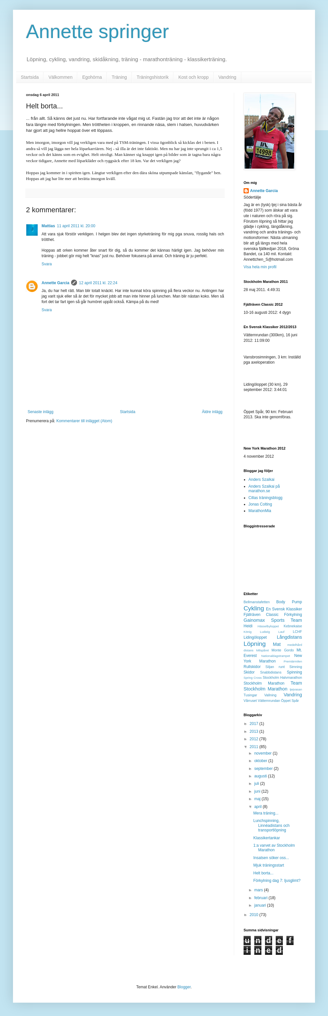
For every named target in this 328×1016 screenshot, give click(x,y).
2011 (254, 747)
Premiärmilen (293, 661)
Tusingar (250, 695)
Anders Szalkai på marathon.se (264, 488)
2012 (254, 739)
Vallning (270, 695)
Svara (47, 264)
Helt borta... (263, 873)
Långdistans (289, 637)
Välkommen (60, 77)
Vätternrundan (269, 701)
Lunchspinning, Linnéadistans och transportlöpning (271, 825)
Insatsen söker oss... (271, 858)
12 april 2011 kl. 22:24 (98, 283)
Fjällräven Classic (261, 614)
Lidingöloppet (255, 637)
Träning (119, 77)
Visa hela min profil (260, 267)
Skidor (249, 672)
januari (260, 905)
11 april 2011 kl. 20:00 (76, 226)
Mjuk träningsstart (268, 865)
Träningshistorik (153, 77)
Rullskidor (252, 666)
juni (257, 791)
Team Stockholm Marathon (273, 685)
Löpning (255, 643)
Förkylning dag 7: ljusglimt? (276, 880)
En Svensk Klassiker (284, 609)
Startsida (30, 77)
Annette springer (97, 31)
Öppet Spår (290, 701)
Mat (277, 644)
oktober (261, 761)
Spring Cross (253, 677)
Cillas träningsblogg (265, 497)
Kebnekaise (293, 626)
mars (259, 890)
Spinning (294, 672)
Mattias (48, 226)
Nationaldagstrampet (275, 656)
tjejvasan (296, 689)
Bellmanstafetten (257, 602)
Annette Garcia (55, 283)
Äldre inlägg (212, 412)
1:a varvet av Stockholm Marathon (274, 847)
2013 (254, 731)
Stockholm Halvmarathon (282, 677)
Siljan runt (274, 667)
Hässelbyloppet (268, 626)
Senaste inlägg (40, 412)
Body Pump (289, 602)
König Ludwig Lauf (264, 631)
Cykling (254, 608)
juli (257, 783)
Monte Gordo (282, 650)
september (264, 768)
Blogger (184, 987)
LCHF (297, 631)
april (258, 806)
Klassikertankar (266, 838)
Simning (295, 667)
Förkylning (293, 614)
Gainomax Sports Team (273, 620)
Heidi (248, 626)
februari (261, 898)
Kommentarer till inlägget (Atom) (84, 421)
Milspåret (262, 650)
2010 (254, 914)
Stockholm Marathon (264, 683)
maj (258, 799)
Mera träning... (265, 813)
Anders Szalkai (261, 479)
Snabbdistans (270, 672)
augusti (261, 776)
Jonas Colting (260, 504)
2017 (254, 723)
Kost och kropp (193, 77)
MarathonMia (259, 510)
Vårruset (250, 701)
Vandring (227, 77)
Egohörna (92, 77)
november (263, 753)
